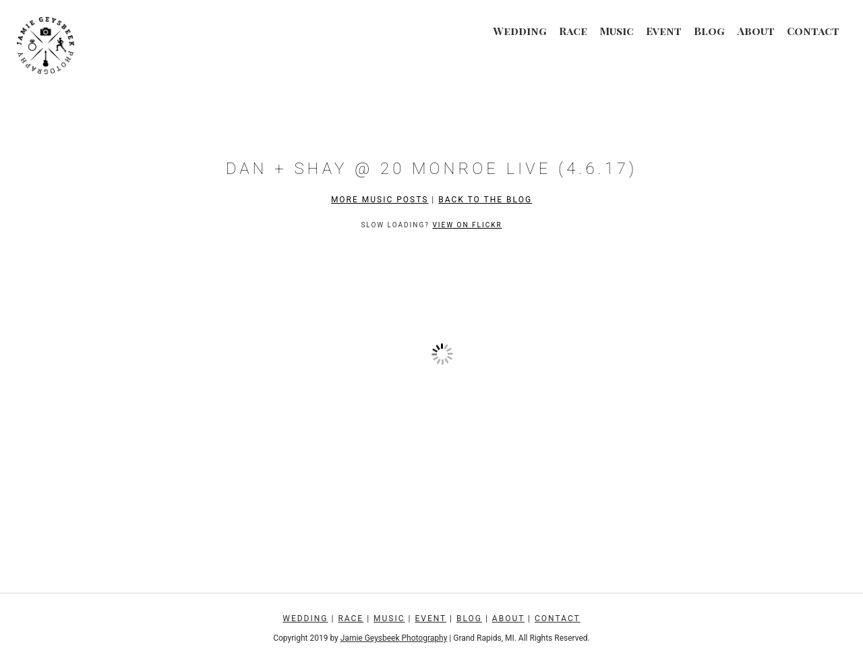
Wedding (520, 31)
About (756, 31)
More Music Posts (380, 199)
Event (664, 31)
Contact (813, 31)
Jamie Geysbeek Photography (394, 638)
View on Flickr (467, 225)
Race (573, 31)
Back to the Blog (485, 199)
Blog (709, 31)
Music (616, 31)
